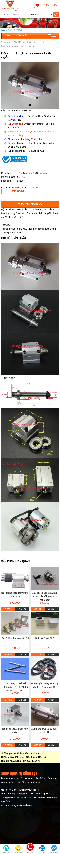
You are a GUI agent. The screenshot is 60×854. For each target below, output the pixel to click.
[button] (30, 105)
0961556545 (49, 5)
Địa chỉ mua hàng (11, 761)
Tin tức (27, 761)
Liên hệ (36, 761)
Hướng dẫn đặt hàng (12, 757)
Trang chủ (10, 753)
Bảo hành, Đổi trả (36, 757)
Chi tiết (22, 609)
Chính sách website (28, 753)
